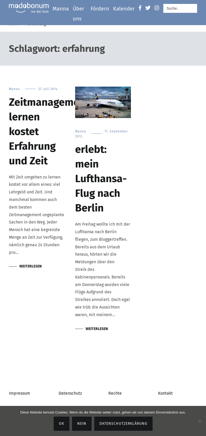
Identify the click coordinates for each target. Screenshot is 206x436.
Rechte (115, 393)
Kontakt (165, 393)
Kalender (124, 8)
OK (61, 423)
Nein (81, 423)
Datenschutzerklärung (123, 423)
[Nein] (199, 421)
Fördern (100, 8)
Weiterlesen (30, 266)
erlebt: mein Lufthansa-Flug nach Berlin (101, 178)
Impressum (19, 393)
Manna (61, 8)
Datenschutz (70, 393)
